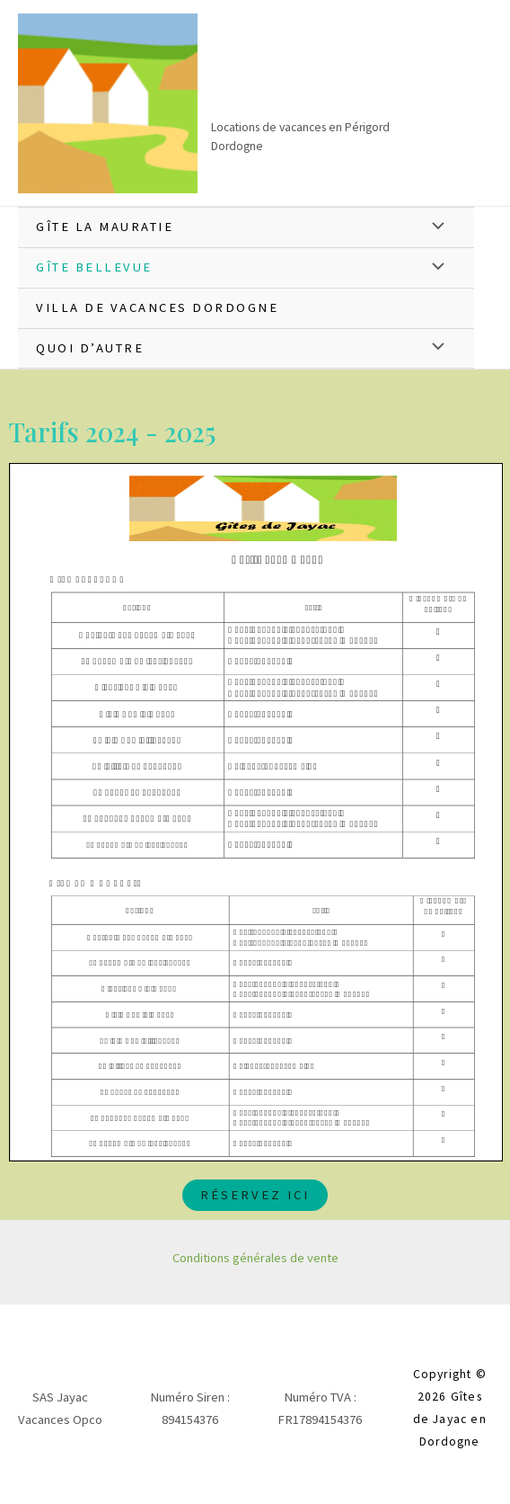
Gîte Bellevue (94, 267)
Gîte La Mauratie (104, 226)
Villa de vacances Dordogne (157, 307)
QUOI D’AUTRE (90, 348)
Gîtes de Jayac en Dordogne (320, 84)
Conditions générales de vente (255, 1258)
